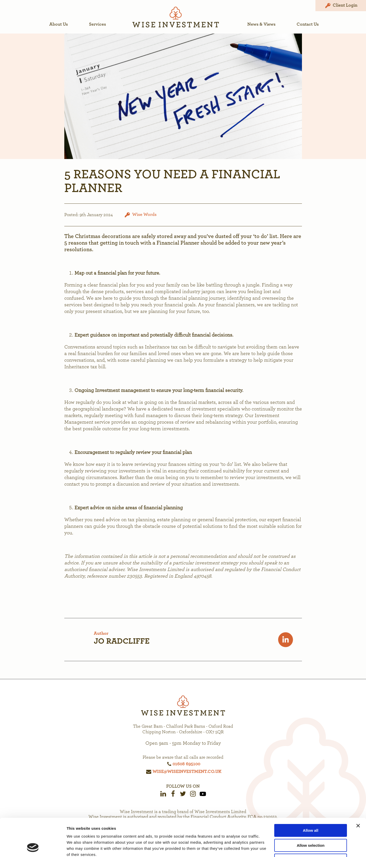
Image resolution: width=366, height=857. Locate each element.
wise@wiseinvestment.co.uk (186, 771)
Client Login (340, 5)
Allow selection (310, 810)
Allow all (310, 795)
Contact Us (308, 24)
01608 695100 (186, 764)
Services (97, 24)
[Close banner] (358, 790)
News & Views (261, 24)
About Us (58, 24)
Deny (310, 824)
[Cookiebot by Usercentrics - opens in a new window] (33, 847)
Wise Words (144, 214)
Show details (267, 847)
